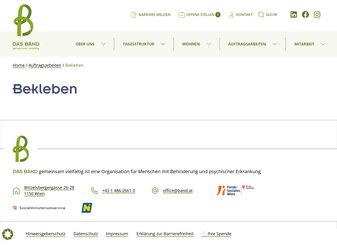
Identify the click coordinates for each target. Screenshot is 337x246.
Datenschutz (85, 233)
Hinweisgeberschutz (45, 233)
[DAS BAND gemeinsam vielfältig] (26, 27)
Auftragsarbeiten (45, 65)
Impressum (117, 233)
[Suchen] (267, 14)
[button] (103, 44)
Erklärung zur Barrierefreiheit (165, 233)
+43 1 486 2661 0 (118, 190)
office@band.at (178, 190)
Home (19, 65)
